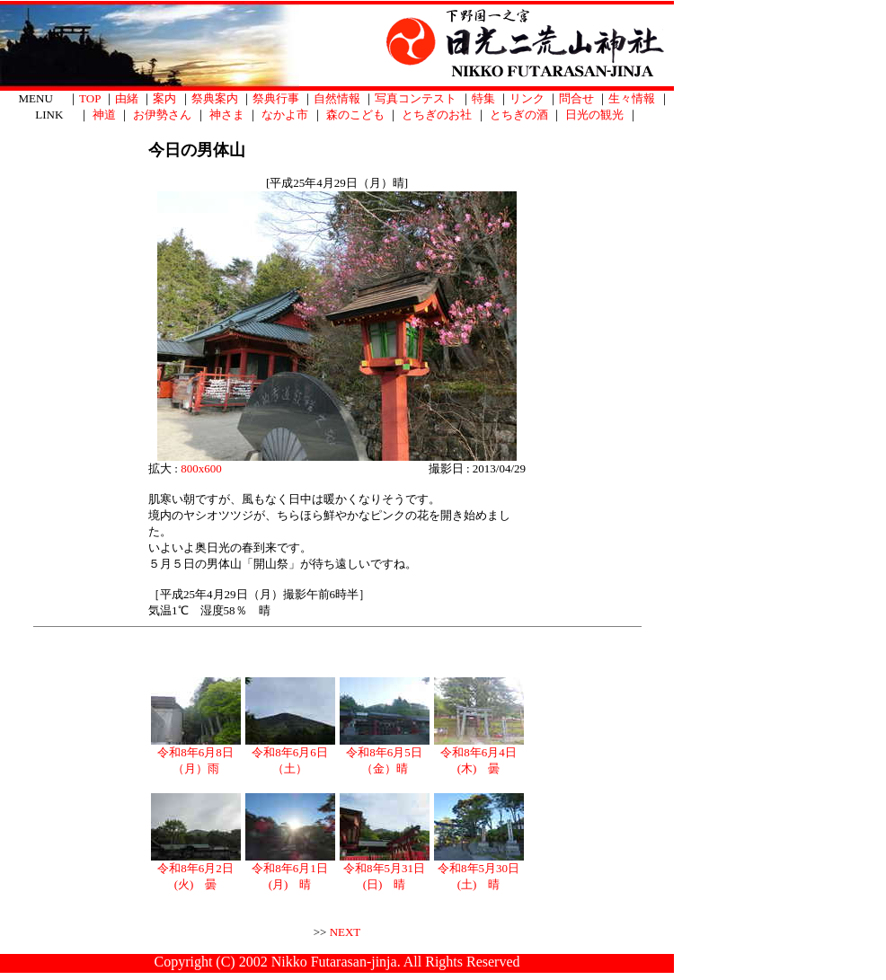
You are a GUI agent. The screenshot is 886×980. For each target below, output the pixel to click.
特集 (483, 98)
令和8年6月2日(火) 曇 (196, 870)
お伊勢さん (162, 114)
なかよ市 (284, 114)
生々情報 (631, 98)
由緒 (126, 98)
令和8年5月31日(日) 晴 (385, 870)
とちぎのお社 (437, 114)
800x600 (201, 468)
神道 (104, 114)
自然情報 (337, 98)
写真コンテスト (415, 98)
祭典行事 (276, 98)
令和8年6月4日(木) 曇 (479, 754)
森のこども (355, 114)
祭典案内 (214, 98)
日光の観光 (594, 114)
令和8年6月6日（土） (290, 754)
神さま (226, 114)
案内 (164, 98)
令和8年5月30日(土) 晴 (479, 870)
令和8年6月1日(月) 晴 (290, 870)
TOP (90, 98)
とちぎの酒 (519, 114)
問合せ (576, 98)
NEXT (345, 932)
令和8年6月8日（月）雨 (196, 754)
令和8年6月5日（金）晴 (385, 754)
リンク (527, 98)
